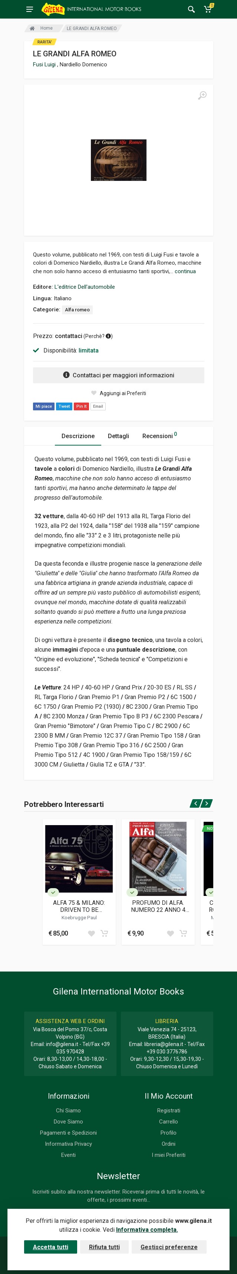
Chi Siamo (68, 1110)
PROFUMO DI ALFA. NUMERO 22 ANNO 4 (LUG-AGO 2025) (158, 906)
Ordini (168, 1144)
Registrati (168, 1110)
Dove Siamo (68, 1121)
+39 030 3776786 (167, 1052)
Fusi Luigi (45, 64)
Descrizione (78, 436)
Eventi (68, 1155)
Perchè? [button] (98, 336)
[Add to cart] (104, 933)
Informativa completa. (147, 1229)
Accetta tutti (50, 1247)
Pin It (81, 406)
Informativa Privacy (68, 1144)
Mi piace (44, 406)
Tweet (64, 406)
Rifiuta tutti (104, 1247)
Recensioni (159, 435)
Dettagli (118, 436)
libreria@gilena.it (163, 1044)
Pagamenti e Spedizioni (68, 1132)
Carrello (168, 1121)
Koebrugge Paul (79, 917)
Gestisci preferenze (169, 1247)
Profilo (169, 1132)
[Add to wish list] (91, 933)
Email (98, 406)
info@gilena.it (62, 1044)
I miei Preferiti (168, 1155)
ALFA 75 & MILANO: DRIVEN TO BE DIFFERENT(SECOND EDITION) (79, 906)
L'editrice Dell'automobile (85, 287)
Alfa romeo (77, 309)
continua (185, 271)
